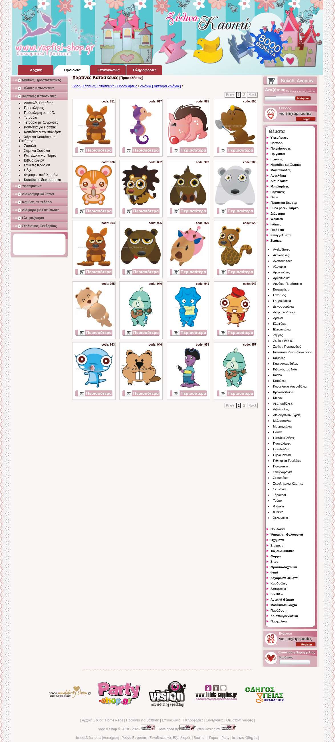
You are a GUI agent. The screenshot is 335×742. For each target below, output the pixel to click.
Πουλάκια (278, 529)
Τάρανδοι (279, 495)
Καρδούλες (279, 583)
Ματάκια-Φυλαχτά (284, 605)
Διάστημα (278, 213)
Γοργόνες (278, 191)
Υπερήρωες (279, 137)
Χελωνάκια (280, 517)
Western (277, 219)
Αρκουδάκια (281, 278)
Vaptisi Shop (107, 729)
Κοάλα (277, 375)
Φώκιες (278, 512)
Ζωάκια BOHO (283, 340)
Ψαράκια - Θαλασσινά (287, 534)
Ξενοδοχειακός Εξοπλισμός (170, 738)
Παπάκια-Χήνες (283, 437)
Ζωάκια (276, 240)
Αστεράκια (278, 588)
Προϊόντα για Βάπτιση (142, 720)
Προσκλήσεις (34, 108)
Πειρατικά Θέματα (284, 202)
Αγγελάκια (278, 175)
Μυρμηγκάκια (282, 426)
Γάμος (214, 738)
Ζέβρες (278, 335)
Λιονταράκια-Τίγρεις (286, 415)
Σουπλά (30, 146)
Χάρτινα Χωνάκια (37, 151)
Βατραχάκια (281, 289)
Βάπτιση (200, 738)
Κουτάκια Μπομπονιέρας (43, 132)
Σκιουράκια (280, 477)
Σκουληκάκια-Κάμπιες (288, 483)
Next (253, 95)
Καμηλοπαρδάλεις (285, 363)
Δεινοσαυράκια (283, 306)
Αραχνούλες (281, 272)
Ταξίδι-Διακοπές (282, 551)
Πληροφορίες (193, 720)
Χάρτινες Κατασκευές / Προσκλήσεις (109, 86)
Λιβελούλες (280, 409)
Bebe (274, 197)
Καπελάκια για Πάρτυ (40, 156)
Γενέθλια (277, 594)
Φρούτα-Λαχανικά (284, 567)
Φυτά (274, 572)
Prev (230, 95)
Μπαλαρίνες (280, 186)
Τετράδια (30, 118)
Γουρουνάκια (282, 301)
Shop (76, 86)
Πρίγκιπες (278, 154)
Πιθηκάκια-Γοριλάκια (287, 460)
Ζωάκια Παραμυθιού (287, 346)
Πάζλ (28, 170)
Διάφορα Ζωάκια (284, 312)
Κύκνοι (277, 398)
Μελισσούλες (282, 420)
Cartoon (276, 143)
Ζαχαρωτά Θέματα (284, 578)
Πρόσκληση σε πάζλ (39, 113)
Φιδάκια (278, 506)
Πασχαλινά (279, 621)
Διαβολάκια (279, 181)
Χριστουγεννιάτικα (284, 616)
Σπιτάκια (277, 545)
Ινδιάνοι (276, 224)
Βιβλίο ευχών (34, 160)
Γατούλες (279, 295)
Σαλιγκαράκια (282, 472)
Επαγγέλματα (280, 235)
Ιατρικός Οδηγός (244, 738)
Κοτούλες (279, 380)
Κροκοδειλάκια (283, 392)
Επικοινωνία (171, 720)
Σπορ (275, 561)
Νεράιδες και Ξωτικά (286, 164)
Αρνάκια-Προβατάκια (287, 283)
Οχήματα (277, 540)
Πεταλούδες (281, 449)
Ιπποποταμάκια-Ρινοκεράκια (292, 352)
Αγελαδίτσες (281, 249)
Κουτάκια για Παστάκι (40, 127)
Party (225, 738)
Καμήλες (279, 358)
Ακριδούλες (281, 255)
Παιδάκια (277, 229)
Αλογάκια (279, 266)
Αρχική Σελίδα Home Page (102, 720)
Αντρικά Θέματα (282, 599)
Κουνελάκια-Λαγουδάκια (290, 386)
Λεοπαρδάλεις (283, 403)
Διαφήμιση (111, 738)
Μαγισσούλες (280, 170)
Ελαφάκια (279, 323)
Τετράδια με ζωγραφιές (41, 122)
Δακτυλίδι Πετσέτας (38, 103)
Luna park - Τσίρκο (284, 208)
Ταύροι (277, 500)
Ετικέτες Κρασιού (37, 165)
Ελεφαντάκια (282, 329)
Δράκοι (278, 318)
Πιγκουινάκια (282, 455)
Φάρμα (276, 556)
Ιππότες (276, 159)
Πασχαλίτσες (282, 443)
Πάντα (277, 432)
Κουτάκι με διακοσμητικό (42, 180)
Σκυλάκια (279, 489)
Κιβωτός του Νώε (285, 369)
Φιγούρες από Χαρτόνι (41, 175)
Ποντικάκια (280, 466)
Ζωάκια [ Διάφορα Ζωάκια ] (160, 86)
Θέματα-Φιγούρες (239, 720)
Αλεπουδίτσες (282, 261)
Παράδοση (278, 610)
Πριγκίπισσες (281, 148)
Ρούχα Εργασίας (134, 738)
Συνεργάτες (214, 720)
